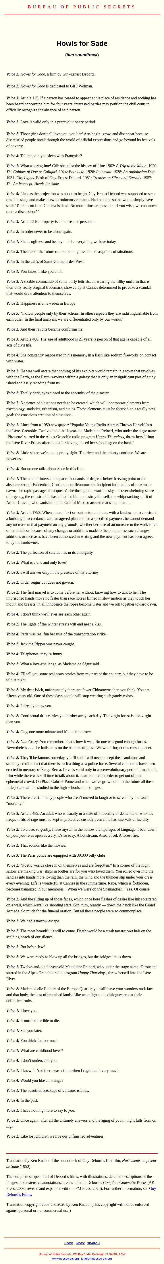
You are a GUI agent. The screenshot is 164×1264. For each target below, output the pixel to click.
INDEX (80, 1243)
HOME (68, 1243)
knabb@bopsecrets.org (96, 1258)
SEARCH (93, 1243)
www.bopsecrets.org (65, 1258)
